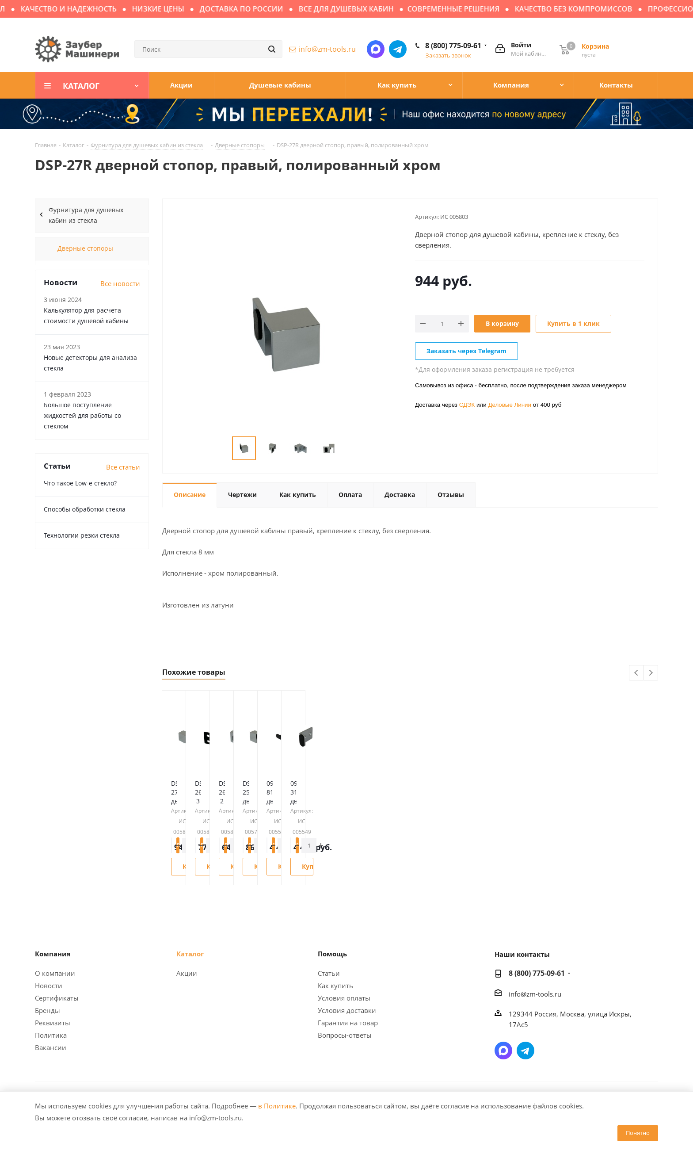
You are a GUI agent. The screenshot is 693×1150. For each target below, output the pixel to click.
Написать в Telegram (398, 49)
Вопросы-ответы (345, 1035)
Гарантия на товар (348, 1022)
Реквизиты (52, 1022)
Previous (636, 673)
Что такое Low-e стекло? (80, 483)
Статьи (329, 973)
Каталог (190, 953)
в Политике (277, 1105)
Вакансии (50, 1047)
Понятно (638, 1133)
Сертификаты (57, 997)
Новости (48, 985)
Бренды (47, 1010)
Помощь (332, 953)
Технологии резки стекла (82, 535)
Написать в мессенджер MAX (376, 49)
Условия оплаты (344, 997)
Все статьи (123, 466)
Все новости (120, 283)
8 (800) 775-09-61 (453, 45)
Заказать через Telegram (466, 351)
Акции (186, 973)
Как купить (335, 985)
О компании (55, 973)
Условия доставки (347, 1010)
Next (651, 673)
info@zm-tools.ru (327, 49)
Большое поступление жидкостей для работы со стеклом (82, 415)
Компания (53, 953)
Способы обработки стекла (85, 509)
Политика (51, 1035)
